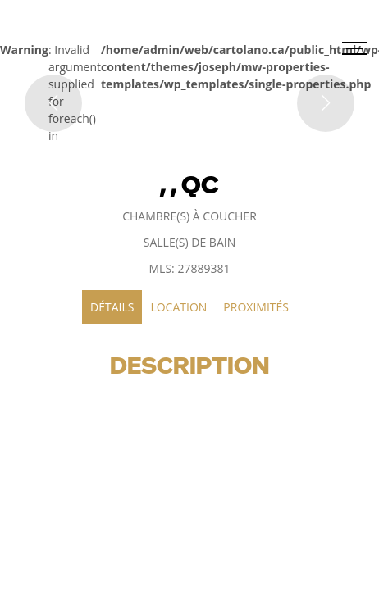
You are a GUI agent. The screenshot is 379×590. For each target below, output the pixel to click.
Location (178, 307)
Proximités (256, 307)
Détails (112, 307)
